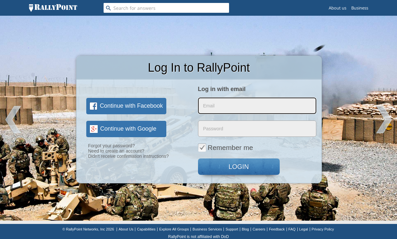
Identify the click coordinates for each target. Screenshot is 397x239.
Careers (259, 229)
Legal (303, 229)
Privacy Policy (323, 229)
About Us (126, 229)
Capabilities (146, 229)
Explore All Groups (174, 229)
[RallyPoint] (53, 8)
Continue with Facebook (126, 105)
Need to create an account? (116, 151)
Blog (245, 229)
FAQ (292, 229)
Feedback (277, 229)
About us (337, 8)
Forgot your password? (111, 145)
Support (231, 229)
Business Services (207, 229)
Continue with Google (123, 128)
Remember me (225, 147)
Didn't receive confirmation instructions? (128, 156)
